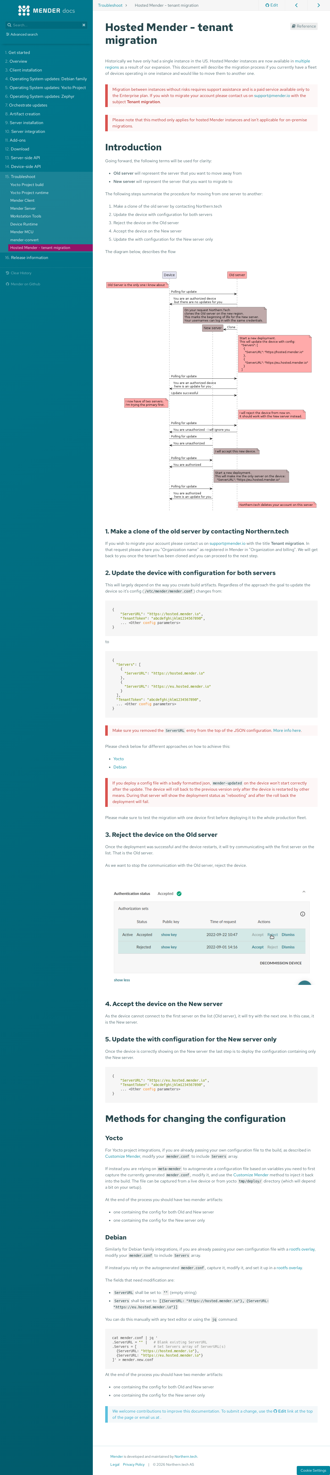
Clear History (18, 272)
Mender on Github (22, 283)
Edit (272, 5)
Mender (116, 1456)
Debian (120, 767)
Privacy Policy (134, 1464)
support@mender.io (272, 95)
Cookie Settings (313, 1470)
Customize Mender (122, 1156)
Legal (114, 1464)
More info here (287, 730)
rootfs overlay (302, 1249)
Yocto (118, 758)
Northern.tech (186, 1456)
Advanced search (24, 34)
